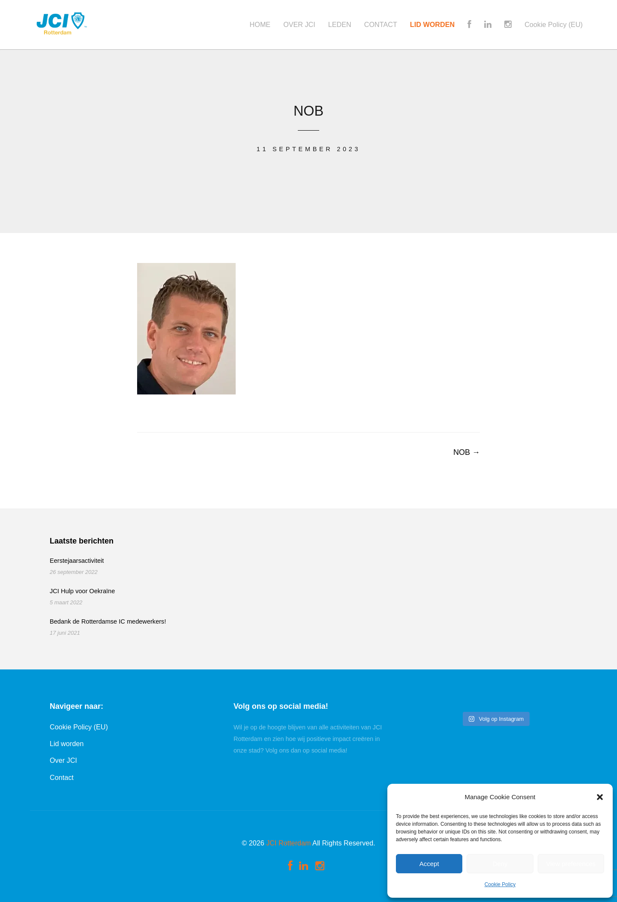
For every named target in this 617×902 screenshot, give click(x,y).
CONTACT (380, 24)
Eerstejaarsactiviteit (77, 560)
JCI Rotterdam (288, 843)
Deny (499, 863)
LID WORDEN (432, 24)
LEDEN (339, 24)
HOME (260, 24)
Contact (62, 777)
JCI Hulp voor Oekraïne (82, 591)
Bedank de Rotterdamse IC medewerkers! (108, 621)
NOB (466, 452)
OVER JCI (299, 24)
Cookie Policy (500, 884)
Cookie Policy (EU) (553, 24)
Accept (429, 863)
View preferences (571, 863)
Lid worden (67, 743)
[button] (600, 797)
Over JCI (63, 760)
